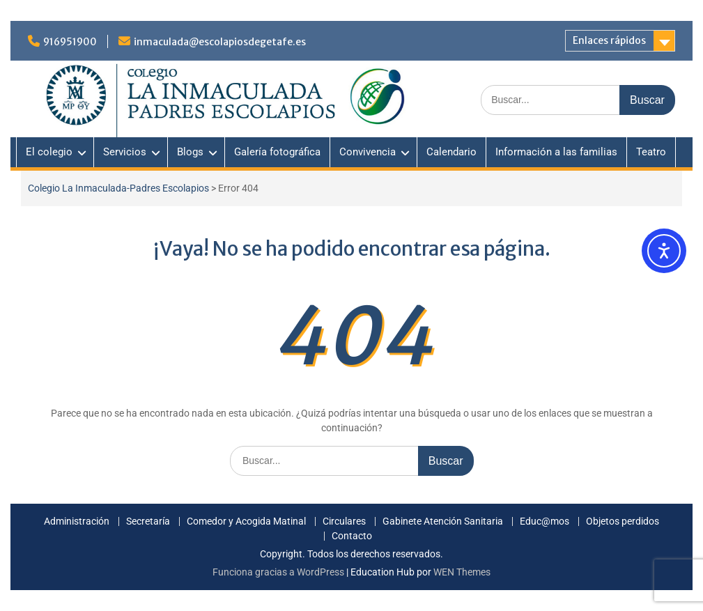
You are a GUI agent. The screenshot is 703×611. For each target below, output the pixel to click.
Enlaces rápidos (609, 40)
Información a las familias (556, 152)
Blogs (190, 152)
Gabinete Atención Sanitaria (443, 521)
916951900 (70, 42)
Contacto (352, 536)
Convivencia (367, 152)
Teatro (651, 152)
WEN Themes (461, 572)
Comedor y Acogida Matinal (246, 521)
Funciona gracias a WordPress (278, 572)
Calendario (451, 152)
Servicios (124, 152)
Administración (76, 521)
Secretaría (148, 521)
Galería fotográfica (277, 152)
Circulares (344, 521)
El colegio (49, 152)
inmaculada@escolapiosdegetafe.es (220, 42)
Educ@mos (544, 521)
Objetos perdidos (622, 521)
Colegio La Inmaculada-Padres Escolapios (118, 188)
